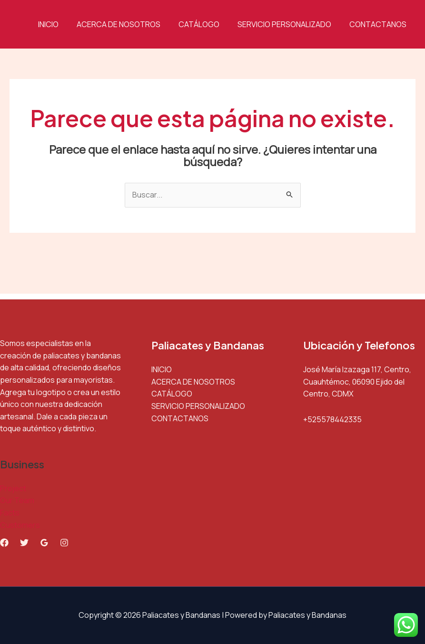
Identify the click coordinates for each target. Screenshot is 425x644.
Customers (20, 525)
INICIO (61, 24)
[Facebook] (4, 542)
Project (13, 488)
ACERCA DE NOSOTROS (128, 24)
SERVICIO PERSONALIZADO (289, 24)
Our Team (17, 500)
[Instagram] (64, 542)
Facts (10, 512)
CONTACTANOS (379, 24)
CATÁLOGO (206, 24)
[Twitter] (24, 542)
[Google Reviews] (44, 542)
